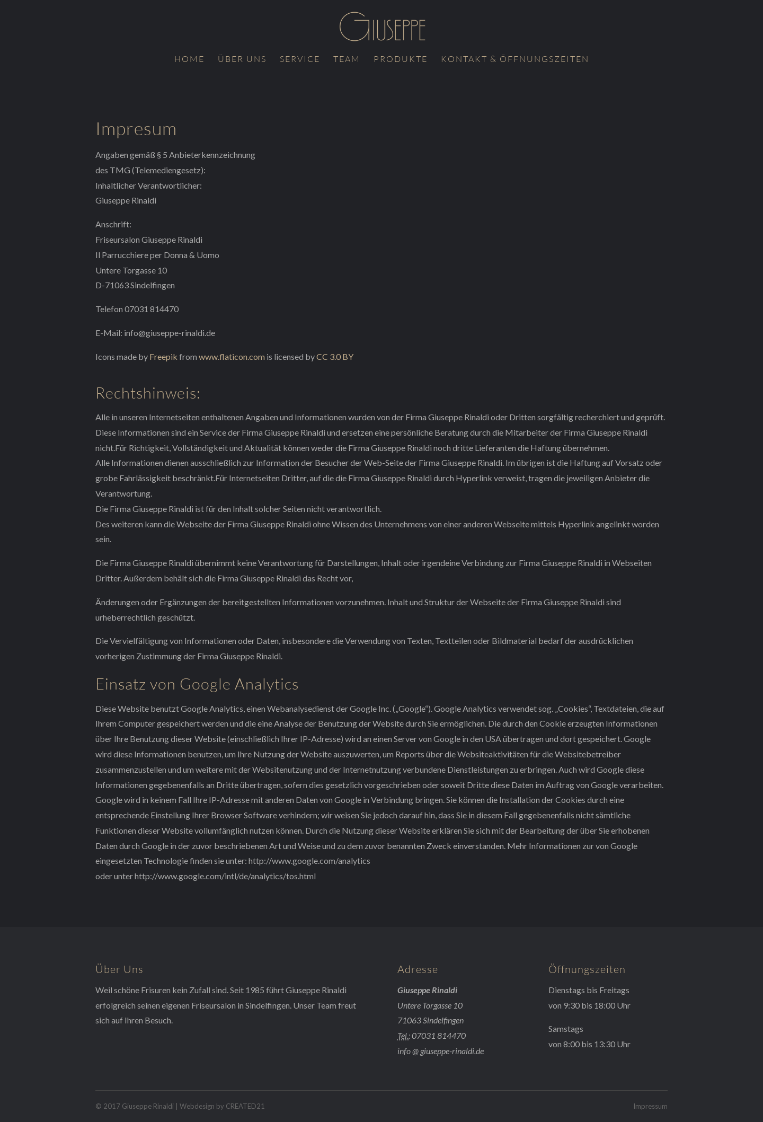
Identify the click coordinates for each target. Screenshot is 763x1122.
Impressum (650, 1106)
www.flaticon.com (232, 356)
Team (346, 59)
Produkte (401, 59)
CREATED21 (245, 1106)
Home (189, 59)
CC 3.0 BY (334, 356)
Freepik (163, 356)
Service (300, 59)
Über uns (242, 59)
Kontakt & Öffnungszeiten (515, 59)
